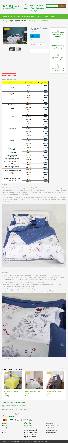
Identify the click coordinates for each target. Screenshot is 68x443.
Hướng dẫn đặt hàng (52, 428)
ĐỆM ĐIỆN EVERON (30, 437)
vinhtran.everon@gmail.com (14, 414)
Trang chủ (6, 21)
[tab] (9, 75)
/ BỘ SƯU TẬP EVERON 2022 (17, 21)
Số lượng (32, 44)
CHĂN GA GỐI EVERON (31, 428)
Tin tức (4, 432)
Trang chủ (5, 425)
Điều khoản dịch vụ (51, 430)
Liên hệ (4, 430)
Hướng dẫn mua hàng (52, 425)
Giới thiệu (5, 428)
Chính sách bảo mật (52, 432)
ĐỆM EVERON (28, 425)
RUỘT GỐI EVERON (30, 434)
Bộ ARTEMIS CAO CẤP (30, 430)
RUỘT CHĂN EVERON (30, 432)
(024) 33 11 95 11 (14, 409)
